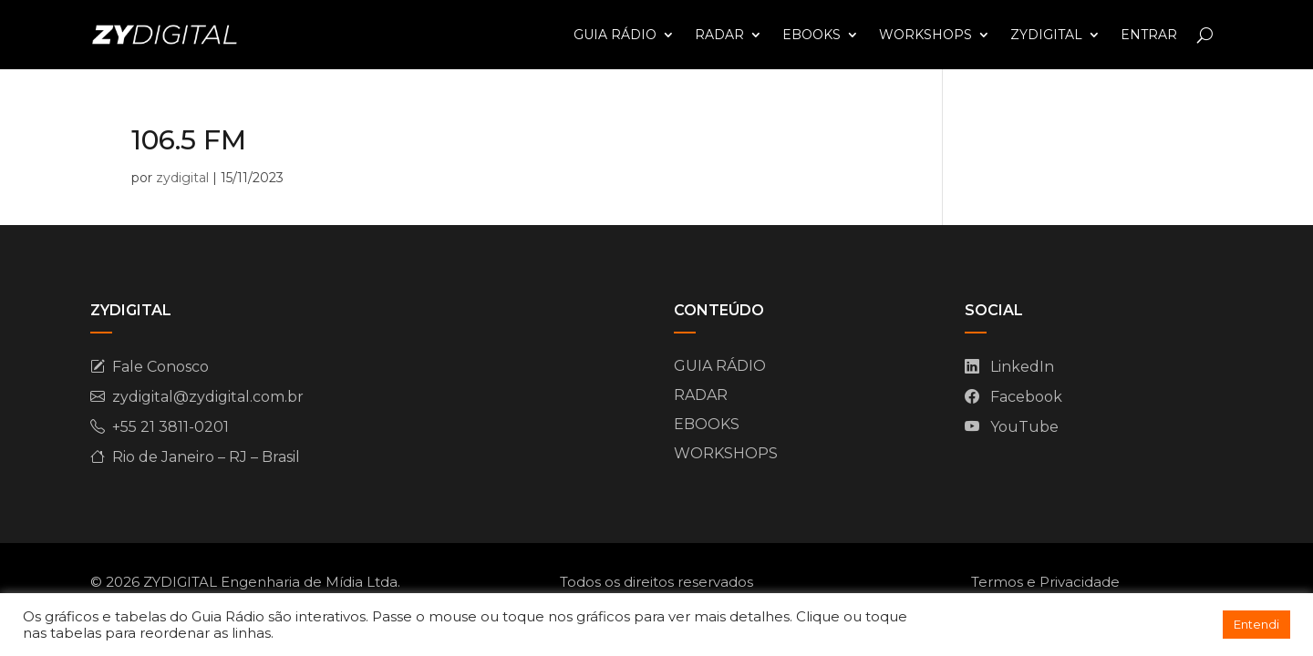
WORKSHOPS (925, 34)
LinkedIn (1022, 366)
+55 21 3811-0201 (170, 427)
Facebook (1026, 396)
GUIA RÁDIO (615, 34)
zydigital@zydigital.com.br (208, 396)
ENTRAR (1149, 34)
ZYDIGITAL (1046, 34)
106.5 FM (188, 140)
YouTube (1024, 427)
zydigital (182, 177)
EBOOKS (811, 34)
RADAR (719, 34)
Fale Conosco (160, 366)
